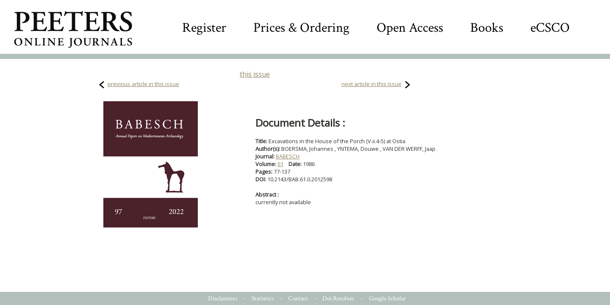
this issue (255, 74)
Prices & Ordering (301, 27)
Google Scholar (387, 298)
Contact (298, 298)
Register (204, 27)
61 (280, 164)
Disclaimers (222, 298)
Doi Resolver (338, 298)
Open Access (410, 27)
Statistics (263, 298)
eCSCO (550, 27)
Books (486, 27)
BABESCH (287, 156)
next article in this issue (371, 84)
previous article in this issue (143, 84)
